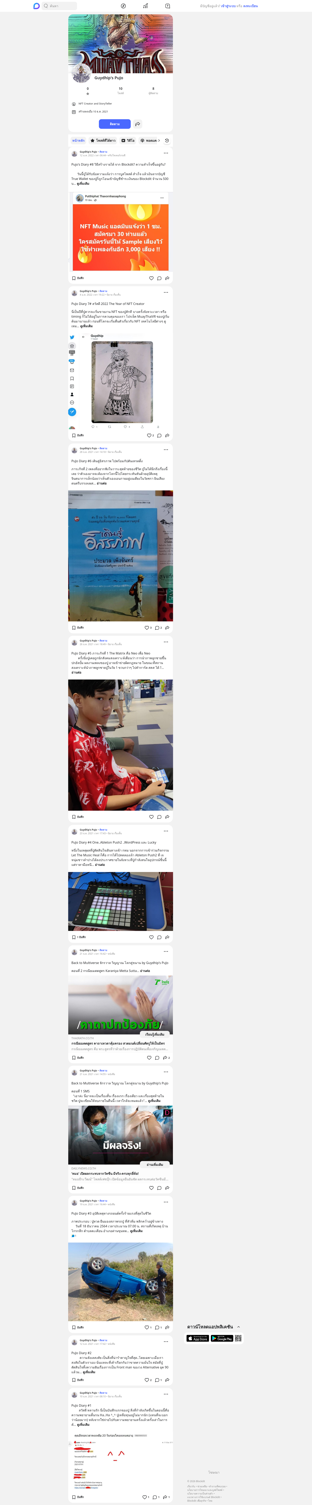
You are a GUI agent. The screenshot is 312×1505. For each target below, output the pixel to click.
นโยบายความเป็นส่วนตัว (200, 1493)
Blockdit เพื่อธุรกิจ (196, 1500)
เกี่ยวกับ (191, 1486)
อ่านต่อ (102, 483)
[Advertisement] (214, 1408)
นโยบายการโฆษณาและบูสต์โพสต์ (204, 1490)
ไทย (210, 1500)
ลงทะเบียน (250, 6)
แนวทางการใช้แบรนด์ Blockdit (203, 1497)
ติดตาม (115, 124)
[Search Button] (46, 6)
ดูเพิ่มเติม (83, 183)
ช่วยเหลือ (202, 1486)
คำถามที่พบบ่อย (217, 1486)
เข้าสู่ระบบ (228, 6)
